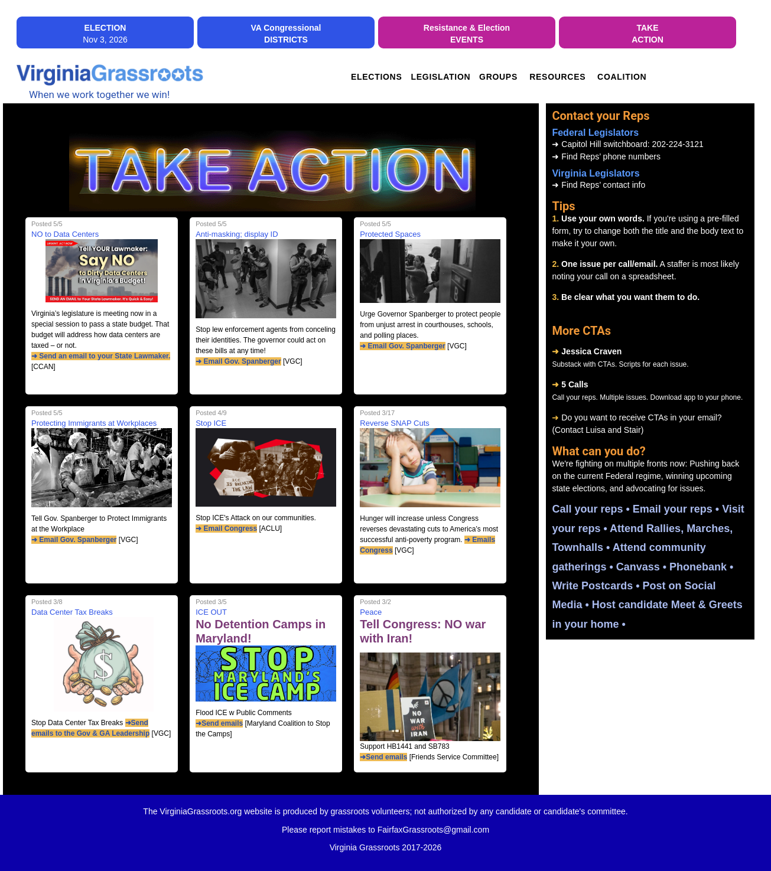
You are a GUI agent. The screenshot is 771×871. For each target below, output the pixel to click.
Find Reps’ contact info (598, 185)
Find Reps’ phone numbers (606, 156)
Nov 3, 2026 (105, 33)
